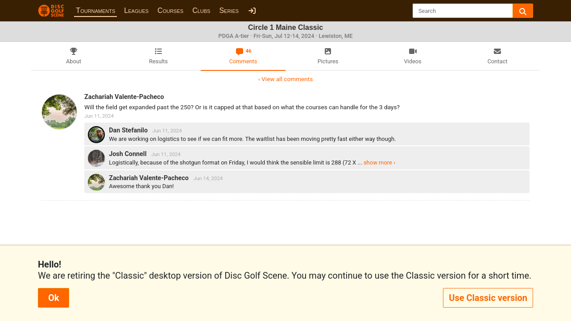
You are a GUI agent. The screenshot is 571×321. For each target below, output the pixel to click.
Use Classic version (488, 297)
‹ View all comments (285, 78)
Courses (170, 10)
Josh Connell (128, 154)
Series (229, 10)
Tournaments (95, 10)
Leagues (136, 10)
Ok (53, 297)
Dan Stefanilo (129, 130)
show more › (379, 162)
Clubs (201, 10)
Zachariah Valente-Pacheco (124, 97)
